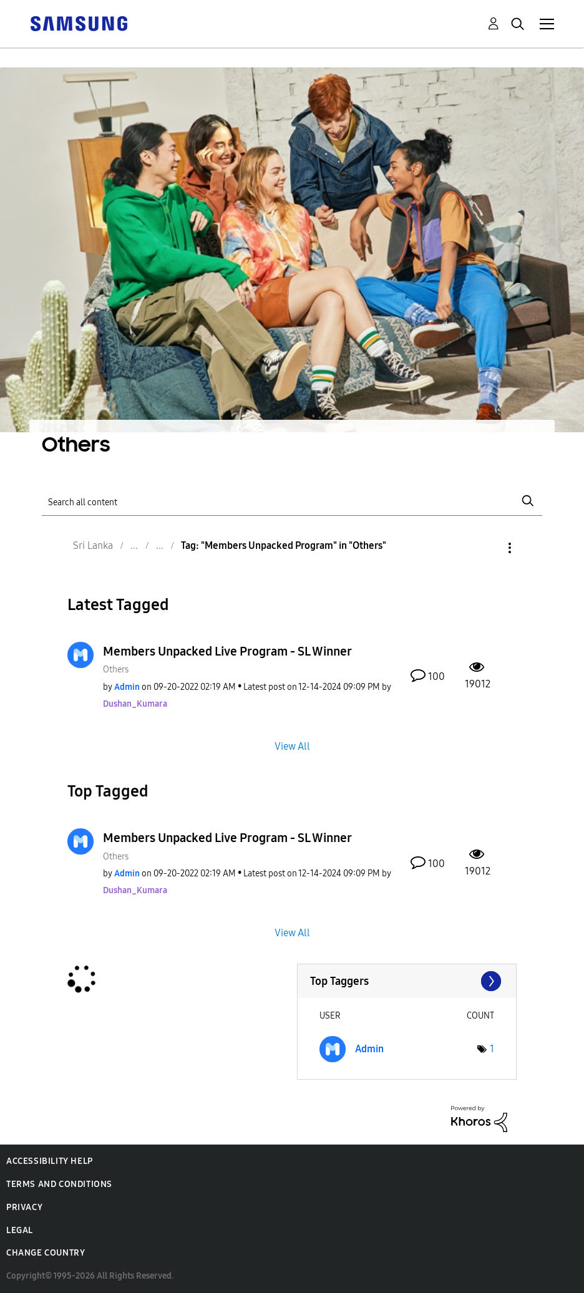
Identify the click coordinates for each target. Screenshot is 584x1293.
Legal (19, 1230)
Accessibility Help (49, 1161)
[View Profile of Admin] (128, 687)
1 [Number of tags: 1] (492, 1049)
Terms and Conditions (59, 1184)
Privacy (24, 1207)
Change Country (45, 1252)
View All (292, 746)
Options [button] (488, 548)
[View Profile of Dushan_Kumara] (135, 704)
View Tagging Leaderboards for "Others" (407, 981)
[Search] (292, 501)
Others (116, 669)
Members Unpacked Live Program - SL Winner (227, 651)
